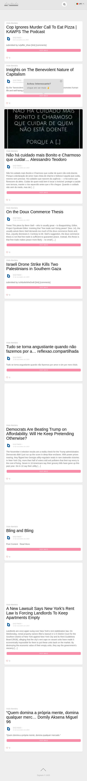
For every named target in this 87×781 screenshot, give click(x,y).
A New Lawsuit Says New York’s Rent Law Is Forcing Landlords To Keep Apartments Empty (40, 652)
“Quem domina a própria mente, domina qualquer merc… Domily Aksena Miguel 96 (42, 756)
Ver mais (44, 50)
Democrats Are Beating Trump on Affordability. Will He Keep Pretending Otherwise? (40, 434)
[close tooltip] (61, 81)
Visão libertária (12, 23)
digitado (17, 38)
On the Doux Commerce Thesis (34, 212)
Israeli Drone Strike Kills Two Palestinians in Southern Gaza (33, 266)
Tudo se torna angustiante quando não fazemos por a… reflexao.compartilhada (42, 349)
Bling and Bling (19, 569)
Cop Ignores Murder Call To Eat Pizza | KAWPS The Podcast (41, 29)
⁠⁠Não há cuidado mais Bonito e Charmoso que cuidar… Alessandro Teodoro (43, 157)
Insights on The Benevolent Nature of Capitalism (40, 71)
